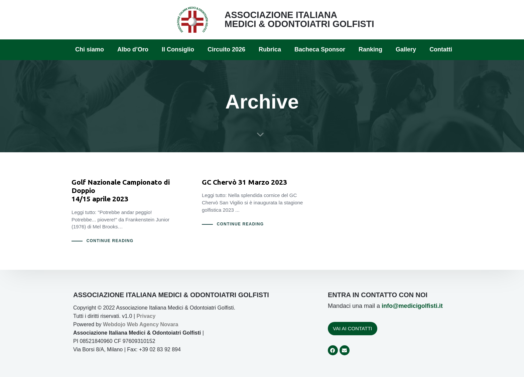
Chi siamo (89, 49)
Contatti (440, 49)
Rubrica (270, 49)
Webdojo (114, 324)
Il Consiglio (178, 49)
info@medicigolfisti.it (412, 306)
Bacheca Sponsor (319, 49)
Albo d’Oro (132, 49)
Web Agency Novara (152, 324)
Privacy (145, 316)
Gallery (406, 49)
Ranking (370, 49)
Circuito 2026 (226, 49)
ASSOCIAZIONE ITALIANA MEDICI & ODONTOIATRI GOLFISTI (299, 19)
